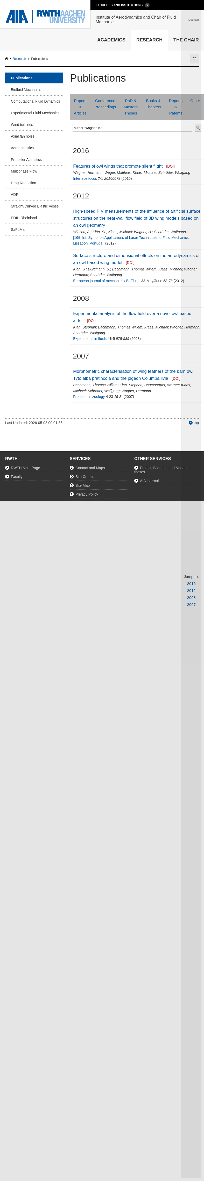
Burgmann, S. (99, 269)
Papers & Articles (80, 106)
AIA (7, 59)
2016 (191, 583)
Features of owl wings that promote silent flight (118, 166)
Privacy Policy (86, 494)
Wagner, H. (143, 232)
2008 (191, 597)
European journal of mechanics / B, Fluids (106, 281)
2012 (191, 590)
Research (149, 39)
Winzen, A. (81, 232)
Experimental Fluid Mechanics (35, 113)
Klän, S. (79, 269)
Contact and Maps (90, 468)
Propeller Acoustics (26, 160)
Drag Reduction (23, 183)
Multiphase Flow (24, 171)
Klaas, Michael (144, 172)
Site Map (82, 485)
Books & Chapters (153, 103)
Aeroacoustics (22, 148)
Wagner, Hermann (87, 172)
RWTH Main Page (25, 468)
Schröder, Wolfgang (174, 172)
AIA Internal (149, 481)
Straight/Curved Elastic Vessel (35, 206)
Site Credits (84, 477)
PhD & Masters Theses (131, 106)
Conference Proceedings (105, 103)
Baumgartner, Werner (161, 385)
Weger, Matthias (117, 172)
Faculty (17, 477)
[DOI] (170, 166)
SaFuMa (18, 229)
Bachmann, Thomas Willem (134, 269)
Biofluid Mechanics (26, 90)
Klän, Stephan (84, 327)
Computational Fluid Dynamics (35, 101)
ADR (15, 194)
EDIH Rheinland (24, 218)
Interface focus (85, 178)
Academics (111, 39)
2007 (191, 604)
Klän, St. (99, 232)
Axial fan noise (22, 136)
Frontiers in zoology (89, 397)
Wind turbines (22, 125)
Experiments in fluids (90, 339)
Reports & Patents (176, 106)
